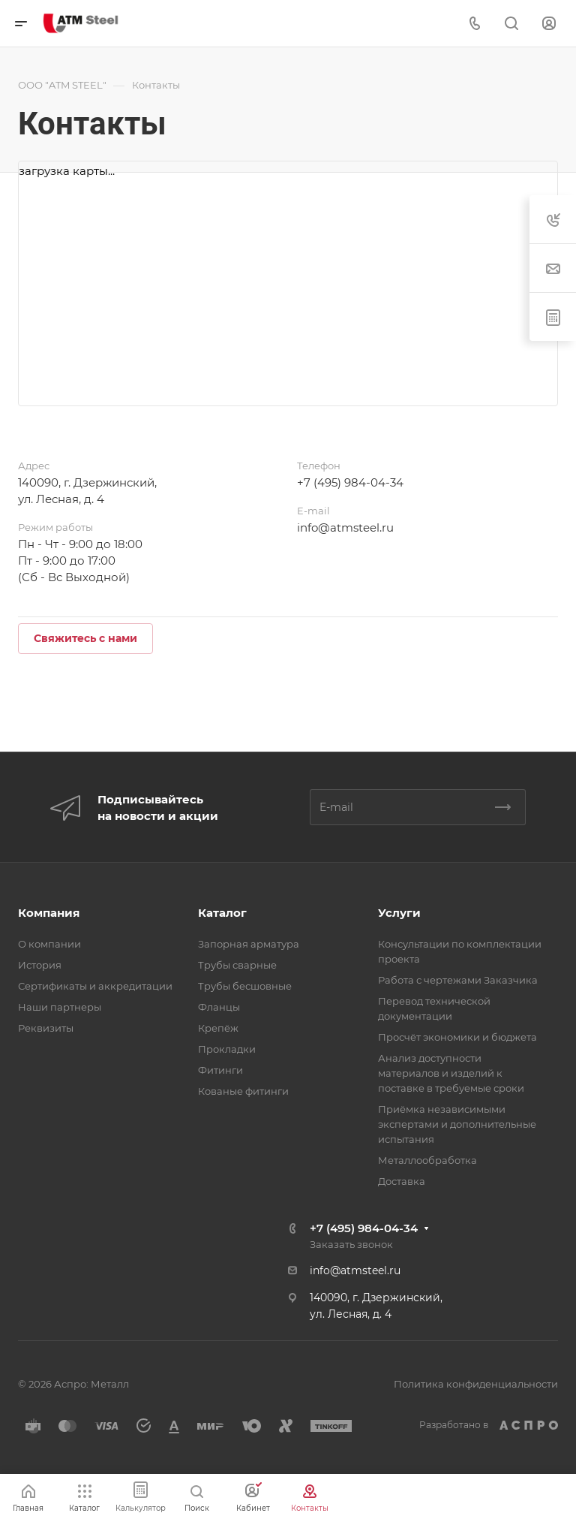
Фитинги (220, 1070)
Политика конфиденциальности (476, 1384)
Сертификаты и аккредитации (95, 986)
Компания (49, 913)
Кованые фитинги (243, 1091)
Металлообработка (427, 1160)
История (40, 965)
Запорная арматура (248, 944)
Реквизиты (46, 1028)
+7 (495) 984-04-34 (350, 482)
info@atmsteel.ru (345, 527)
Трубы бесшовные (245, 986)
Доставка (401, 1181)
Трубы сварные (237, 965)
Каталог (222, 913)
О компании (49, 944)
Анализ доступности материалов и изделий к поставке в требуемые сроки (451, 1073)
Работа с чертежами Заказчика (458, 980)
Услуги (399, 913)
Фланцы (219, 1007)
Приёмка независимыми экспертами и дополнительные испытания (457, 1124)
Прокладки (227, 1049)
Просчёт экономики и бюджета (457, 1037)
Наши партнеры (59, 1007)
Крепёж (218, 1028)
